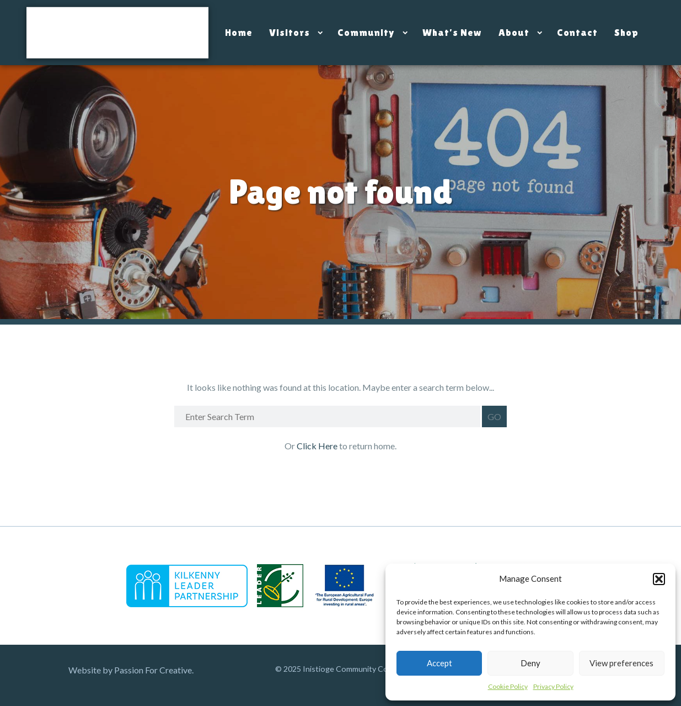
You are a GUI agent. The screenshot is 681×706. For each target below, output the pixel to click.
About (513, 32)
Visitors (289, 32)
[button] (658, 579)
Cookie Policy (508, 686)
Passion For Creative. (154, 670)
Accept (439, 663)
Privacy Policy (553, 686)
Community (366, 32)
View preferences (621, 663)
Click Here (318, 445)
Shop (626, 32)
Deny (530, 663)
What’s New (452, 32)
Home (239, 32)
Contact (577, 32)
